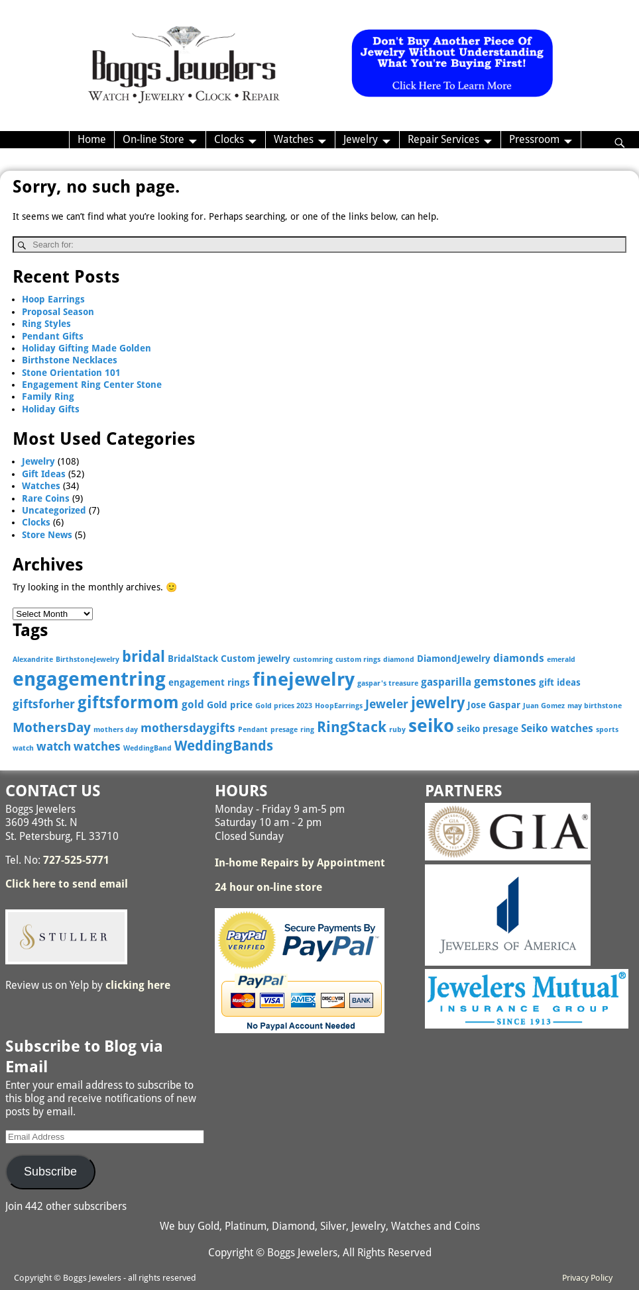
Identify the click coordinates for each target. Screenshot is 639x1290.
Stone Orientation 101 (71, 372)
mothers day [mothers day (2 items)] (115, 729)
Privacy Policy (587, 1278)
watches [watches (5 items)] (97, 746)
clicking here (137, 985)
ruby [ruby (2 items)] (397, 729)
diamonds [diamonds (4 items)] (518, 658)
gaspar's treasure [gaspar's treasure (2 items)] (387, 683)
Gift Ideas (44, 474)
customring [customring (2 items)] (313, 659)
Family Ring (48, 396)
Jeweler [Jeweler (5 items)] (386, 704)
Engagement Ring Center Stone (92, 384)
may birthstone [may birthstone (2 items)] (594, 706)
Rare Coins (46, 498)
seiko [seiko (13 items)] (431, 725)
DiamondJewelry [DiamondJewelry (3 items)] (454, 658)
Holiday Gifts (51, 409)
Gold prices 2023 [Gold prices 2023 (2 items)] (283, 706)
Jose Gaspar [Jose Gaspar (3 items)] (493, 705)
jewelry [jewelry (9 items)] (438, 703)
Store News (47, 535)
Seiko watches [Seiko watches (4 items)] (557, 728)
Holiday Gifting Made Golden (86, 348)
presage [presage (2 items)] (284, 729)
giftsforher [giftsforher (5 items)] (44, 704)
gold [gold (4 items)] (193, 704)
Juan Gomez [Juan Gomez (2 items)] (544, 706)
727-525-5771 (76, 860)
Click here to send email (66, 884)
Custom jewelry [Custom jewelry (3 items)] (255, 658)
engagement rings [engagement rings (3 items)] (209, 682)
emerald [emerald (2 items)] (561, 659)
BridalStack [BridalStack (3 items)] (193, 658)
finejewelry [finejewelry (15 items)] (304, 679)
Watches (294, 139)
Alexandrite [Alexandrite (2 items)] (33, 659)
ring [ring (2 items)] (307, 729)
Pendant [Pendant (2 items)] (253, 729)
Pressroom (534, 139)
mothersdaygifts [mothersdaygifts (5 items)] (188, 728)
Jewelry (360, 139)
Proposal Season (58, 311)
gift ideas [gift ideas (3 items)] (560, 682)
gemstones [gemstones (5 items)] (505, 681)
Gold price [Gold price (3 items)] (230, 705)
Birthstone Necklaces (69, 360)
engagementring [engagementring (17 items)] (89, 679)
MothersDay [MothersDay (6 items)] (52, 727)
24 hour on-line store (268, 887)
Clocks (229, 139)
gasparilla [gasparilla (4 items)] (446, 682)
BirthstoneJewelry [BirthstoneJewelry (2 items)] (87, 659)
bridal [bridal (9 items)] (143, 656)
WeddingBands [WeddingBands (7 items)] (223, 746)
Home (92, 139)
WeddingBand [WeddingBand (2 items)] (147, 748)
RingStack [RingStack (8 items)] (351, 727)
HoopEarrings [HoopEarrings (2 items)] (339, 706)
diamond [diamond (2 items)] (398, 659)
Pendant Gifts (53, 336)
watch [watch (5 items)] (53, 746)
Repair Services (443, 139)
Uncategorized (54, 510)
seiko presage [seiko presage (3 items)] (487, 728)
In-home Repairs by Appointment (300, 862)
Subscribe (50, 1171)
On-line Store (153, 139)
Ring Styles (46, 323)
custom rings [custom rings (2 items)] (357, 659)
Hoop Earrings (53, 299)
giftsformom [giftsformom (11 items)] (128, 702)
